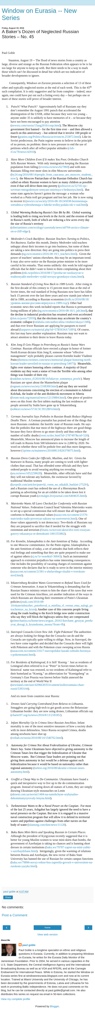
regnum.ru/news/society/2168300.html (34, 386)
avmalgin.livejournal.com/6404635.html (61, 495)
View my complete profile (15, 999)
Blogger (54, 1006)
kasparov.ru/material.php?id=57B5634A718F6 (47, 329)
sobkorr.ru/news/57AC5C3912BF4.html (35, 409)
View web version (47, 934)
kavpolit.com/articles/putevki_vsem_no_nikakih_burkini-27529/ (49, 484)
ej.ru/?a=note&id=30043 (46, 556)
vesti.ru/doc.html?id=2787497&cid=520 (64, 435)
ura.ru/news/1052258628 (26, 473)
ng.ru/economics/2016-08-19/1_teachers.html (49, 253)
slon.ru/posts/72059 (23, 318)
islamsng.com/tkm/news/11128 (47, 824)
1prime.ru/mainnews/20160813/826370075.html (50, 450)
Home (47, 927)
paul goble (29, 945)
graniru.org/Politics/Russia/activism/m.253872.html (49, 136)
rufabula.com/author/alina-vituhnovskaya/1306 (61, 321)
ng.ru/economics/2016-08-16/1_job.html (62, 310)
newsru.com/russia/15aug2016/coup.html (36, 125)
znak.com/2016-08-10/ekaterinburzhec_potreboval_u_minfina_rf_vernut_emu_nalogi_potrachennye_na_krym (52, 605)
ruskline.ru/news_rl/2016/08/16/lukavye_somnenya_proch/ (46, 378)
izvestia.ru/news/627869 (54, 166)
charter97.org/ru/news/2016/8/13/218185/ (36, 715)
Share (8, 897)
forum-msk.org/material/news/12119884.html (38, 397)
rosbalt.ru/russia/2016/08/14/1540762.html (37, 737)
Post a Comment (14, 915)
